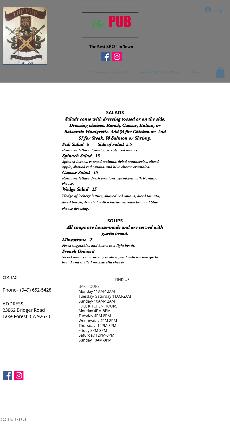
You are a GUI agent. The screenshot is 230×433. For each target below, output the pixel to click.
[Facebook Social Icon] (105, 56)
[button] (220, 72)
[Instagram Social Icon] (117, 56)
